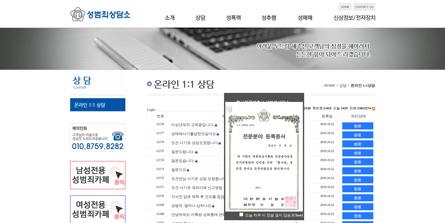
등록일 (327, 116)
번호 (160, 116)
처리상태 (358, 116)
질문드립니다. (183, 152)
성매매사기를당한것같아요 (193, 134)
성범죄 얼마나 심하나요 (191, 205)
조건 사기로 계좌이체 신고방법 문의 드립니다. (209, 188)
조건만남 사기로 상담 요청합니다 (198, 179)
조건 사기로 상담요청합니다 (194, 143)
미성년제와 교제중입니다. (192, 125)
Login (151, 110)
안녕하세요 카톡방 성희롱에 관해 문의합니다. (209, 214)
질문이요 (178, 170)
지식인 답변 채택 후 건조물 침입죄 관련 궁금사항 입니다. (218, 197)
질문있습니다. (183, 161)
